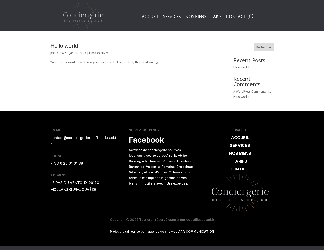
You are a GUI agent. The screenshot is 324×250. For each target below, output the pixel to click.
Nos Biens (195, 17)
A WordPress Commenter (250, 91)
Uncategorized (99, 53)
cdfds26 (61, 53)
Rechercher (263, 47)
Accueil (150, 17)
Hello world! (65, 45)
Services (172, 17)
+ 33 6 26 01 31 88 (66, 163)
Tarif (216, 17)
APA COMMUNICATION (196, 231)
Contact (236, 17)
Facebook (146, 139)
